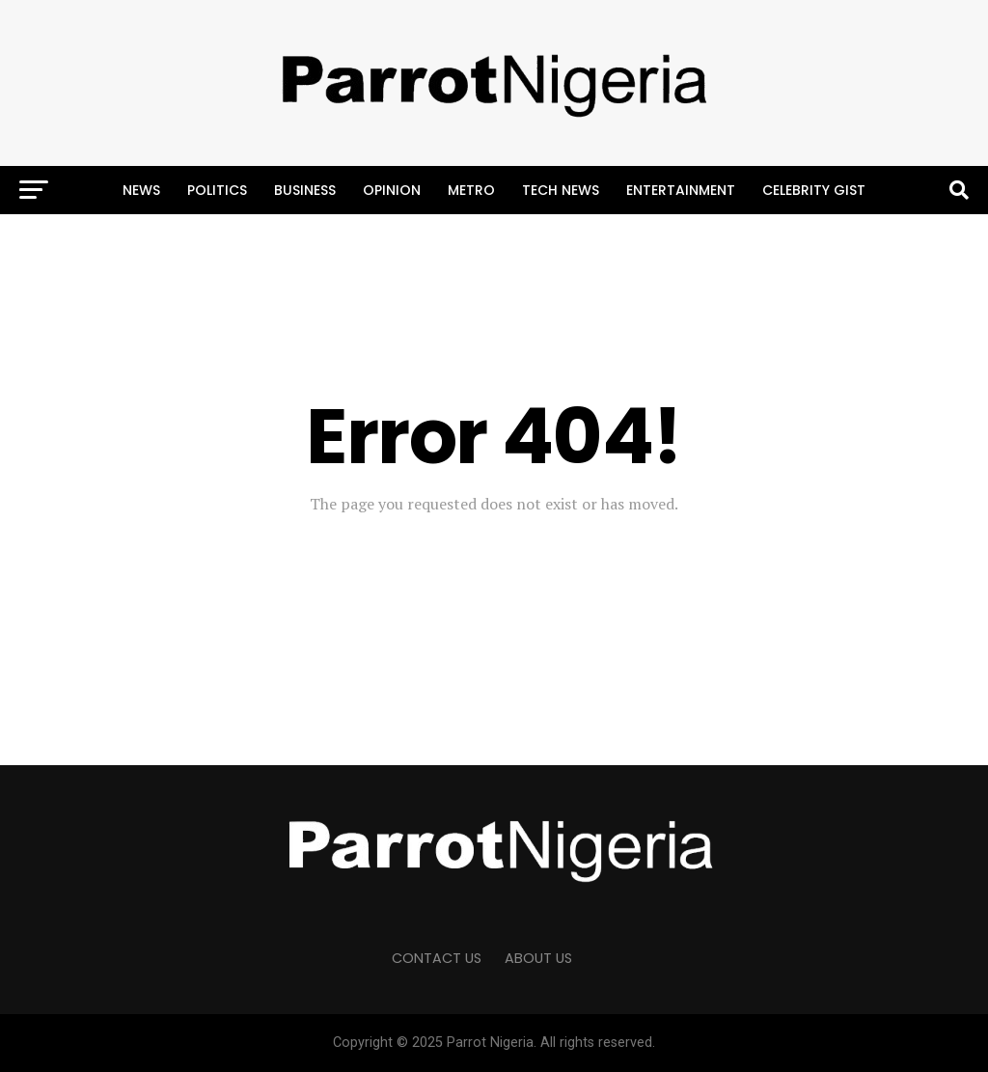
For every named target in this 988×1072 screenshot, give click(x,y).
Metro (471, 190)
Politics (217, 190)
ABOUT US (538, 958)
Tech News (560, 190)
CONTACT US (436, 958)
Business (305, 190)
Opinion (392, 190)
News (141, 190)
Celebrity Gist (813, 190)
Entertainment (680, 190)
